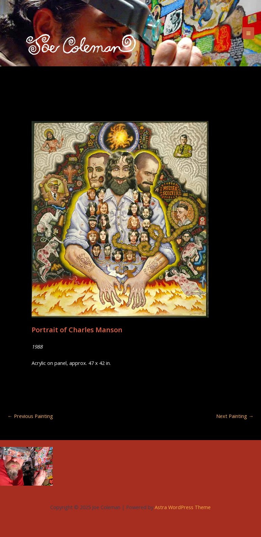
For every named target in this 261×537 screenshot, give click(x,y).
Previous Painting (30, 416)
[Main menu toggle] (248, 33)
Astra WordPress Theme (183, 507)
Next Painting (235, 416)
